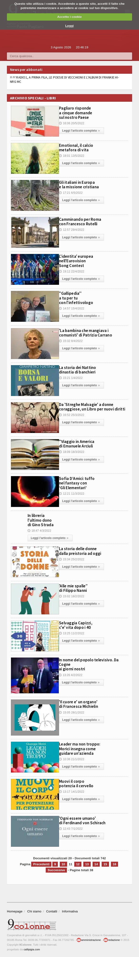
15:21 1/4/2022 (71, 377)
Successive (56, 869)
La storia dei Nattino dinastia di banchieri (80, 369)
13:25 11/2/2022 (71, 632)
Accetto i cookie (69, 16)
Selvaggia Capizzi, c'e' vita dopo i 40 (77, 624)
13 (87, 863)
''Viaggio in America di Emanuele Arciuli (79, 443)
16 (114, 863)
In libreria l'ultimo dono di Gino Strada (42, 519)
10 (63, 863)
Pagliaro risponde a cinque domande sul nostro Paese (77, 112)
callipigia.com (32, 948)
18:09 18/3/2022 (71, 451)
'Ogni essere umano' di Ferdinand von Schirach (85, 819)
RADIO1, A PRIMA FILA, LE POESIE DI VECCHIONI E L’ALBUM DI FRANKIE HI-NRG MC (64, 79)
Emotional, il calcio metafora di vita (79, 147)
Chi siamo (34, 910)
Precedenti (41, 863)
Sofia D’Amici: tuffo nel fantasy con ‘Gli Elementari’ (79, 482)
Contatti (51, 910)
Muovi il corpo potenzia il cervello (78, 782)
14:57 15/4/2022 (71, 307)
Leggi (69, 26)
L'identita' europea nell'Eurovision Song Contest (78, 260)
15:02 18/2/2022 (71, 595)
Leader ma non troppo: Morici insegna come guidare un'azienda (82, 747)
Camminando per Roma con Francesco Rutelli (82, 221)
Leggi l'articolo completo (81, 130)
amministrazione (88, 939)
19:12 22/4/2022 (71, 270)
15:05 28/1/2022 (71, 711)
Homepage (14, 910)
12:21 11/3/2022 (71, 493)
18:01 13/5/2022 (71, 155)
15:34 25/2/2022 (71, 558)
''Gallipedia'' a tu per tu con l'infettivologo (78, 297)
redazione (111, 939)
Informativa (70, 910)
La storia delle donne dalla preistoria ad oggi (83, 550)
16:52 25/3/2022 (71, 418)
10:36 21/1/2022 (71, 757)
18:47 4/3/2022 (39, 530)
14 (96, 863)
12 (78, 863)
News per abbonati (26, 69)
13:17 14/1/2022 (71, 790)
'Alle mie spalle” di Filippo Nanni (75, 587)
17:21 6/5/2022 (71, 192)
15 (105, 863)
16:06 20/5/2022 (71, 122)
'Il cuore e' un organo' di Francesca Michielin (81, 703)
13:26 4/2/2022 (70, 673)
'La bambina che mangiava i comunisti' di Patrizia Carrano (89, 332)
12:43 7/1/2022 (71, 827)
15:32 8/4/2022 (71, 340)
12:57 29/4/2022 (71, 229)
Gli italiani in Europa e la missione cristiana (82, 184)
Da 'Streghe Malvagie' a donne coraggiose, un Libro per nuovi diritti (90, 408)
